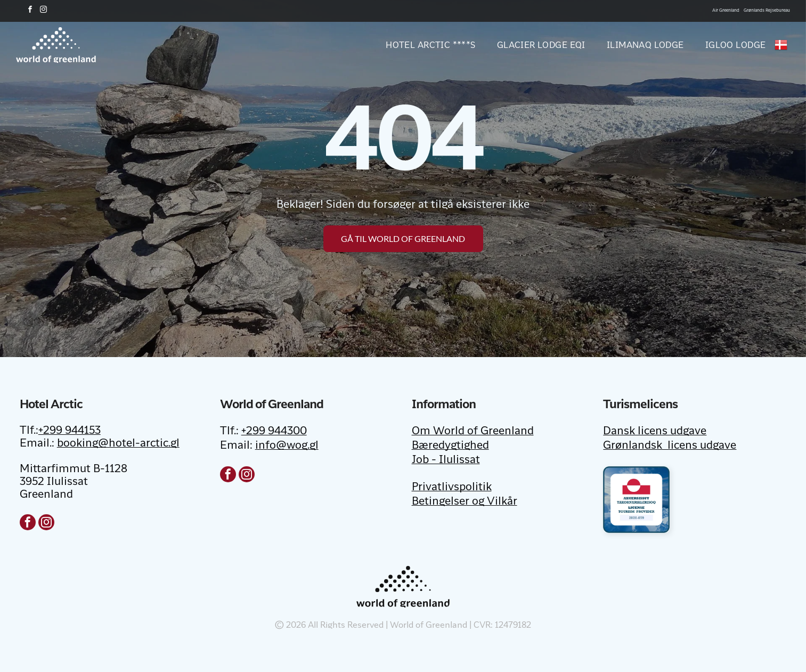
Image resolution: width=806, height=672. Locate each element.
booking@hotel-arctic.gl (118, 444)
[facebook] (30, 11)
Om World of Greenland (473, 431)
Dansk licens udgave (654, 431)
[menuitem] (420, 45)
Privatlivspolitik (452, 487)
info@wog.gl (287, 446)
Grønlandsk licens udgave (669, 446)
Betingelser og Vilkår (464, 502)
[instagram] (43, 11)
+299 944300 (274, 431)
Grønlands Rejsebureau (767, 10)
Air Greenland (725, 10)
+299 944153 (69, 431)
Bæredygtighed (450, 446)
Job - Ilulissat (446, 460)
